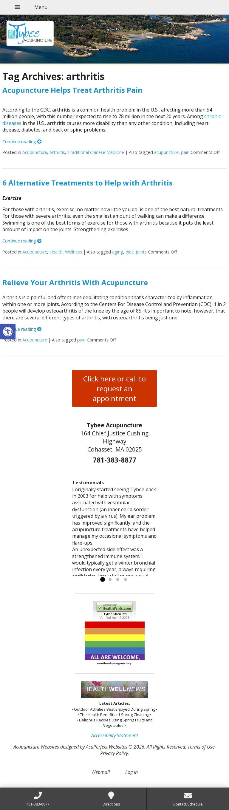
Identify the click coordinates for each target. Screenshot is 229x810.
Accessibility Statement (114, 735)
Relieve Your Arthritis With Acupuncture (75, 282)
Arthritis (57, 152)
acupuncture (166, 152)
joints (141, 252)
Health (56, 252)
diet (129, 252)
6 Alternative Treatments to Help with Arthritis (87, 183)
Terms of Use (201, 746)
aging (117, 252)
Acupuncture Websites (36, 746)
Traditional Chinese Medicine (95, 152)
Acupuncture (34, 152)
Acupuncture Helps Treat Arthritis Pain (72, 90)
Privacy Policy (114, 753)
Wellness (73, 252)
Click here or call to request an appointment (114, 388)
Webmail (100, 772)
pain (185, 152)
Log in (131, 772)
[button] (8, 331)
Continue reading (21, 141)
